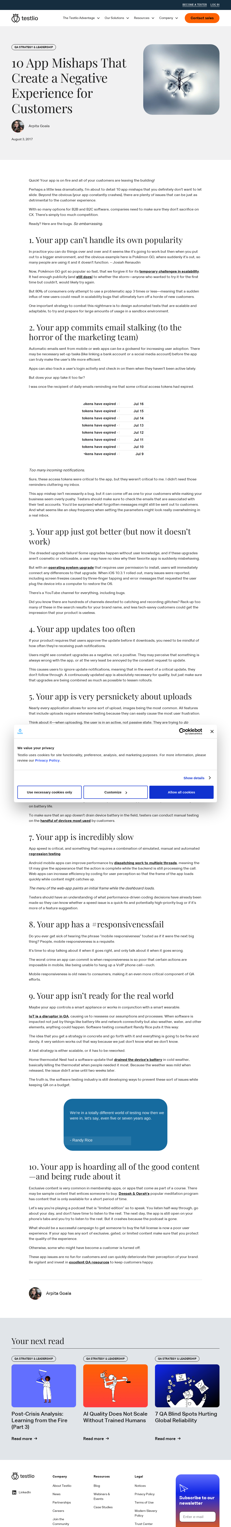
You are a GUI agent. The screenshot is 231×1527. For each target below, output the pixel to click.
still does (84, 277)
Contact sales (202, 18)
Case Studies (103, 1507)
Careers (58, 1511)
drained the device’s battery (138, 1060)
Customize (115, 792)
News (56, 1494)
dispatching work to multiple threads (145, 863)
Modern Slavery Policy (146, 1513)
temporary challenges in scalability (169, 272)
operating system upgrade (71, 568)
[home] (25, 18)
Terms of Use (144, 1502)
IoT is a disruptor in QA (49, 1016)
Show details (194, 778)
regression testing (44, 854)
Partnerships (62, 1502)
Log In (214, 5)
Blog (97, 1485)
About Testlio (62, 1485)
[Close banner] (212, 731)
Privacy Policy (47, 760)
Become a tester (194, 5)
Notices (140, 1485)
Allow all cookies (181, 792)
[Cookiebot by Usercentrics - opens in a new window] (182, 731)
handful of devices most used (65, 821)
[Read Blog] (44, 1399)
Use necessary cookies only (49, 792)
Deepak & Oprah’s (134, 1194)
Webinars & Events (102, 1497)
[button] (81, 18)
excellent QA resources (89, 1262)
